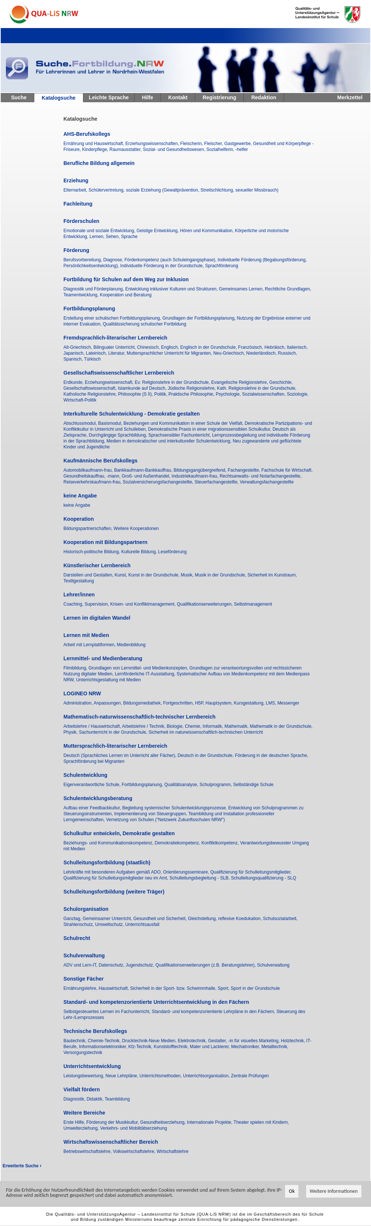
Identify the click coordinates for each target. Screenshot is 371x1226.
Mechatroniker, (246, 1046)
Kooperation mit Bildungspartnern (105, 542)
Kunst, (121, 575)
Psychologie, (229, 394)
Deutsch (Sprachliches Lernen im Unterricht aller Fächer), (120, 755)
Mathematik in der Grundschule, (281, 726)
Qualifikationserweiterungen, (205, 604)
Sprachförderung (221, 265)
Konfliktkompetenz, (220, 843)
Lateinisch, (97, 353)
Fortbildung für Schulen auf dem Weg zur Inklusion (126, 279)
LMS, (271, 703)
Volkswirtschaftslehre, (135, 1151)
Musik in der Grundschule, (221, 575)
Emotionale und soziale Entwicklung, (99, 230)
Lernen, (98, 236)
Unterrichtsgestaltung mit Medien (108, 679)
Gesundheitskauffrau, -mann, (92, 476)
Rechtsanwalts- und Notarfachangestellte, (260, 476)
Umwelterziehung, (81, 1128)
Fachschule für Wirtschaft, (287, 470)
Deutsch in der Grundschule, (206, 755)
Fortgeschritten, (179, 703)
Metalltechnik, (274, 1046)
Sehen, (113, 236)
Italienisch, (297, 347)
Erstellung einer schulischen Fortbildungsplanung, (112, 318)
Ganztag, (73, 918)
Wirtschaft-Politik (79, 400)
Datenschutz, (111, 965)
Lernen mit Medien (86, 635)
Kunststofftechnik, (172, 1046)
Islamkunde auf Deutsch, (142, 388)
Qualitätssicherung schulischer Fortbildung (144, 324)
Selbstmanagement (253, 604)
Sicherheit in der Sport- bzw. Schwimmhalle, (174, 988)
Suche (19, 97)
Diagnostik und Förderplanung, (94, 289)
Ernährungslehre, (80, 988)
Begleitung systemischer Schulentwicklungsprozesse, (175, 807)
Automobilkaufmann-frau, (88, 470)
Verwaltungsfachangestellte (267, 482)
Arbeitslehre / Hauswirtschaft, (92, 726)
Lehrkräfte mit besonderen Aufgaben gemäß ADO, (113, 872)
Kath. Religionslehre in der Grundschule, (256, 388)
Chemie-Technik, (105, 1040)
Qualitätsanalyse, (182, 784)
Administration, (78, 703)
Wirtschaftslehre (172, 1151)
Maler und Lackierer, (210, 1046)
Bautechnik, (75, 1040)
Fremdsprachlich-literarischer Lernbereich (115, 338)
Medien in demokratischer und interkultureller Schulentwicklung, (170, 441)
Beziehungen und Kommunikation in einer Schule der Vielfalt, (184, 423)
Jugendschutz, (141, 965)
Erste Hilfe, (74, 1122)
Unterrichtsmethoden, (161, 1075)
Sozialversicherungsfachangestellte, (159, 482)
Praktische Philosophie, (192, 394)
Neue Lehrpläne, (122, 1075)
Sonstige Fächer (83, 979)
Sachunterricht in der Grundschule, (114, 732)
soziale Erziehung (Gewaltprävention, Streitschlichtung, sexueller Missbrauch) (202, 190)
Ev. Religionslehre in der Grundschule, (173, 382)
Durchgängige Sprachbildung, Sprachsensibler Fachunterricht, (150, 435)
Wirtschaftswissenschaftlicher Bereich (110, 1142)
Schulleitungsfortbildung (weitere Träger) (113, 892)
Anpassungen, (108, 703)
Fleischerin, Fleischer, (202, 143)
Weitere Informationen (334, 1191)
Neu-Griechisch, (229, 353)
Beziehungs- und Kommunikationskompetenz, (109, 843)
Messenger (288, 703)
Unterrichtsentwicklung (92, 1066)
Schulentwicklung (85, 775)
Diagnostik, (75, 1099)
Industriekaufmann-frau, (195, 476)
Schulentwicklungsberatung (97, 798)
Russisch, (287, 353)
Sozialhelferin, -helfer (227, 149)
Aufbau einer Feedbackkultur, (92, 807)
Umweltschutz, (110, 924)
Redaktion (263, 97)
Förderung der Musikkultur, (113, 1122)
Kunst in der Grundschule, (154, 575)
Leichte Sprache (109, 97)
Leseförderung (172, 551)
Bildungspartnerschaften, (88, 528)
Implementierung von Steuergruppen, (151, 813)
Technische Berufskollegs (95, 1031)
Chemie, (193, 726)
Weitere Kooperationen (136, 528)
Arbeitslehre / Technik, (144, 726)
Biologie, (176, 726)
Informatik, (213, 726)
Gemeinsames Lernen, (242, 289)
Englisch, (170, 347)
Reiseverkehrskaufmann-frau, (93, 482)
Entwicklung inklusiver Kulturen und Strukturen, (172, 289)
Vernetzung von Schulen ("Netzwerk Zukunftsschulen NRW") (165, 819)
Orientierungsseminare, (186, 872)
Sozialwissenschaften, (264, 394)
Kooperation (78, 519)
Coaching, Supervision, (86, 604)
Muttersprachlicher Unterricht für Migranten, (169, 353)
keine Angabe (80, 496)
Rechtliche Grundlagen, (288, 289)
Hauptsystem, (219, 703)
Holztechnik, (293, 1040)
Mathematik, (237, 726)
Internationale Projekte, (210, 1122)
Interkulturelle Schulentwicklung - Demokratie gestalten (131, 414)
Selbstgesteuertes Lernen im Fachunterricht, (107, 1011)
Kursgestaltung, (250, 703)
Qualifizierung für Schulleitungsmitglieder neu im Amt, (116, 878)
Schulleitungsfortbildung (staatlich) (106, 862)
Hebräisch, (275, 347)
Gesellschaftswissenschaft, (90, 388)
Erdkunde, (74, 382)
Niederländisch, (262, 353)
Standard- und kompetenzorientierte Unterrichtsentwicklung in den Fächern (156, 1002)
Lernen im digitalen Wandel (97, 618)
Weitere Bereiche (84, 1113)
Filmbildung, (76, 668)
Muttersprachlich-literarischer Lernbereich (115, 746)
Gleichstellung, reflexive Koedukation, (225, 918)
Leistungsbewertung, (84, 1075)
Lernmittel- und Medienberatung (102, 658)
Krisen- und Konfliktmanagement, (143, 604)
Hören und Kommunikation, (207, 230)
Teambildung (117, 1099)
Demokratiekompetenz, (178, 843)
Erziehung (76, 180)
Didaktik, (96, 1099)
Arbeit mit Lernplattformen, (90, 644)
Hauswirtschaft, (114, 988)
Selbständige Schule (253, 784)
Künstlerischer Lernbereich (97, 565)
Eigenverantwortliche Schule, (92, 784)
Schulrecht (76, 938)
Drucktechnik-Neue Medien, (150, 1040)
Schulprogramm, (216, 784)
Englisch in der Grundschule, (209, 347)
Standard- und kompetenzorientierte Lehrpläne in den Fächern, (214, 1011)
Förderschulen (81, 221)
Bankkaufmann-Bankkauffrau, (143, 470)
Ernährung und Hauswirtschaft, (94, 143)
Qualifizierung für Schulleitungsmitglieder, (250, 872)
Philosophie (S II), (136, 394)
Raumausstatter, (126, 149)
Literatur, (117, 353)
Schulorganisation (85, 909)
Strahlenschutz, (79, 924)
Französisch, (251, 347)
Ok (292, 1191)
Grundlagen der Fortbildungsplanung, (199, 318)
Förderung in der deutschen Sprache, (271, 755)
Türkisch (92, 359)
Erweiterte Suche (22, 1165)
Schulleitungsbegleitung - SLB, (200, 878)
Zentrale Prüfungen (250, 1075)
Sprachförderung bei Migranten (93, 761)
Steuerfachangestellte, (217, 482)
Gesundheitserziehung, (163, 1122)
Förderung (76, 250)
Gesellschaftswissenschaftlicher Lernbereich (118, 373)
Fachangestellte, (244, 470)
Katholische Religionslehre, (90, 394)
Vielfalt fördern (81, 1089)
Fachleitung (78, 204)
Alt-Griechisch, (78, 347)
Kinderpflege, (96, 149)
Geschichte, (280, 382)
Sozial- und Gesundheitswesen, (174, 149)
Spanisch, (73, 359)
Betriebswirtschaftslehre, (88, 1151)
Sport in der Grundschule (255, 988)
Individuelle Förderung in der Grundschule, (162, 265)
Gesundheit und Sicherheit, (160, 918)
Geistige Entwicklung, (158, 230)
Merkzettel (350, 97)
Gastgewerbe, (238, 143)
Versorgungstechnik (82, 1052)
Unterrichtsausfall (142, 924)
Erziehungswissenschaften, (152, 143)
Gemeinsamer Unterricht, (108, 918)
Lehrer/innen (79, 594)
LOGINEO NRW (82, 693)
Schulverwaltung (84, 955)
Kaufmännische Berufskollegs (100, 461)
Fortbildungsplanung (89, 308)
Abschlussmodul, (80, 423)
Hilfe (147, 97)
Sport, (224, 988)
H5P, (200, 703)
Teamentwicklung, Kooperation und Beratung (107, 294)
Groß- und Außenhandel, (146, 476)
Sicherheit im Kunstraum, (272, 575)
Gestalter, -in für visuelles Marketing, (244, 1040)
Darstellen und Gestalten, (89, 575)
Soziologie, (298, 394)
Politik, (161, 394)
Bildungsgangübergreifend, (201, 470)
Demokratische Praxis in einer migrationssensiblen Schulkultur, (210, 429)
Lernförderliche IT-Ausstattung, (145, 673)
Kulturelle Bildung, (139, 551)
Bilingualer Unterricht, (115, 347)
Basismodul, (111, 423)
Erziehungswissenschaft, (110, 382)
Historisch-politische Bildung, (92, 551)
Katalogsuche (59, 98)
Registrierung (219, 97)
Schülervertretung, (107, 190)
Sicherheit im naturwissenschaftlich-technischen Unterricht (206, 732)
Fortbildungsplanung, (143, 784)
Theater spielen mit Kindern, (261, 1122)
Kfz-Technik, (141, 1046)
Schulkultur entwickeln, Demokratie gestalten (119, 833)
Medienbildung (131, 644)
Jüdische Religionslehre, (192, 388)
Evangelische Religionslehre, (240, 382)
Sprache (129, 236)
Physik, (71, 732)
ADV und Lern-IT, (80, 965)
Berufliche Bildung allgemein (99, 163)
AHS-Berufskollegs (86, 134)
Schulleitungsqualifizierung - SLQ (263, 878)
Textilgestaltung (78, 580)
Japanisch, (74, 353)
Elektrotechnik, (193, 1040)
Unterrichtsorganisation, (207, 1075)
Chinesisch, (149, 347)
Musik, (188, 575)
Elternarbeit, (76, 190)
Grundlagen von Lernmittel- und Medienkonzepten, (139, 668)
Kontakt (177, 97)
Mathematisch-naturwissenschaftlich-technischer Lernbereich (139, 717)
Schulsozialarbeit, (280, 918)
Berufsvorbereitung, (83, 259)
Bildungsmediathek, (143, 703)
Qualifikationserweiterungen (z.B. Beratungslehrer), (206, 965)
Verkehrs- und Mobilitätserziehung (133, 1128)
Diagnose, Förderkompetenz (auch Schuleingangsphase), (160, 259)
